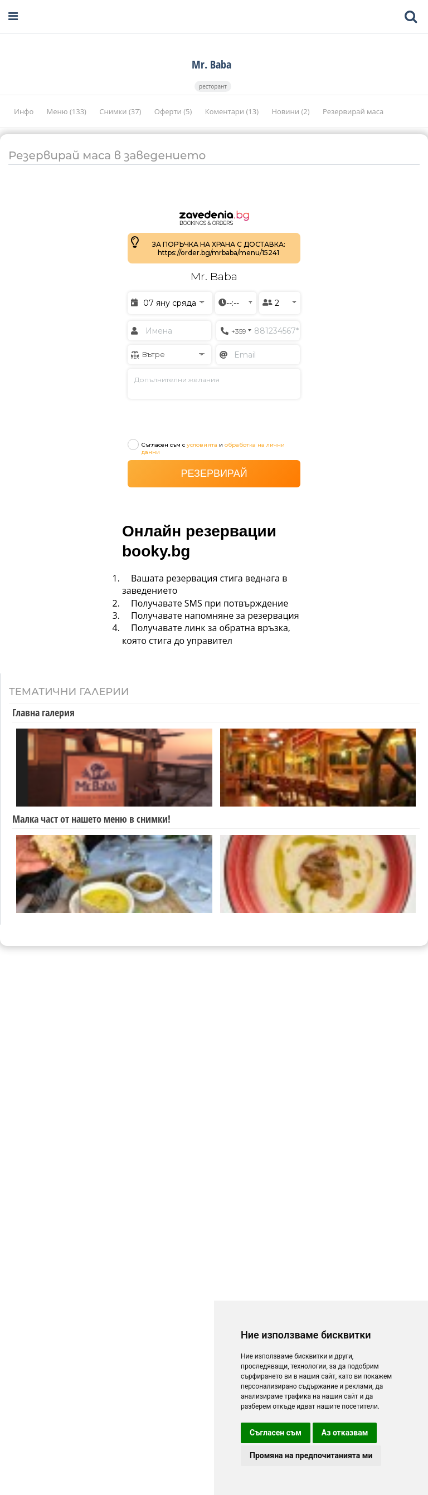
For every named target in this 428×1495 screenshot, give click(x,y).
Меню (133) (68, 111)
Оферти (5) (174, 111)
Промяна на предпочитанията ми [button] (311, 1455)
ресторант (213, 86)
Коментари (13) (233, 111)
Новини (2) (291, 111)
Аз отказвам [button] (345, 1432)
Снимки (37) (121, 111)
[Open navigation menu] (13, 16)
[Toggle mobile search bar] (411, 17)
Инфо (25, 111)
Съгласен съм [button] (275, 1432)
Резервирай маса (353, 111)
